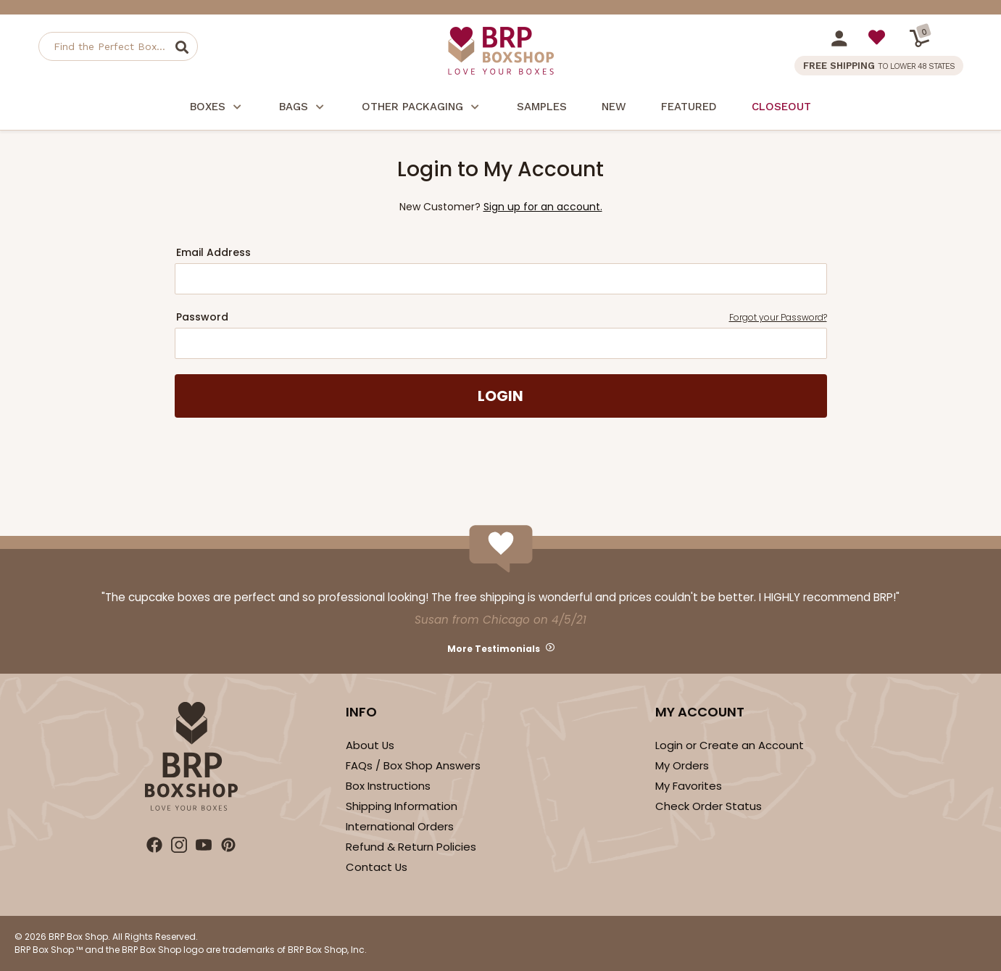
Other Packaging (422, 108)
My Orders (682, 765)
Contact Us (376, 867)
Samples (542, 106)
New (614, 106)
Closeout (781, 106)
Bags (303, 108)
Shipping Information (401, 806)
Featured (689, 106)
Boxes (217, 108)
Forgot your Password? (778, 317)
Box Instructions (388, 785)
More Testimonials (493, 648)
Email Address (213, 252)
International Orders (400, 826)
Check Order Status (708, 806)
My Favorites (688, 785)
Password (501, 317)
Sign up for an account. (542, 206)
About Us (370, 745)
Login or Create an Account (729, 745)
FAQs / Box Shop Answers (413, 765)
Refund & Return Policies (411, 846)
